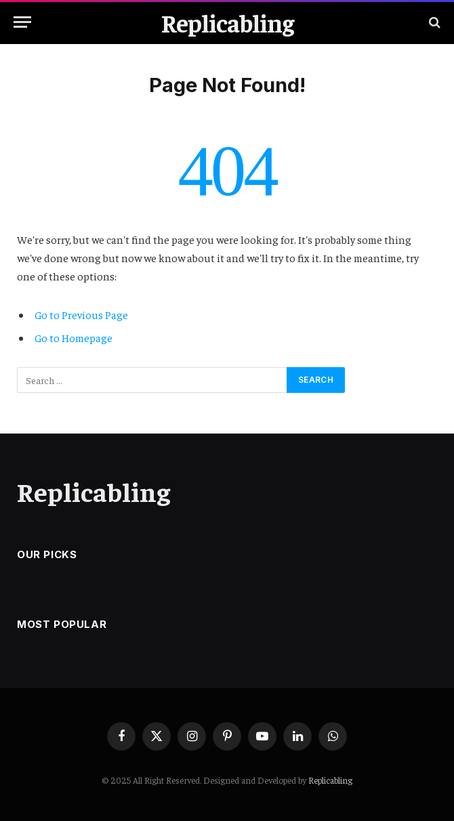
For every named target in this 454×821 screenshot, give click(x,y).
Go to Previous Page (81, 314)
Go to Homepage (73, 337)
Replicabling (330, 780)
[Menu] (22, 22)
